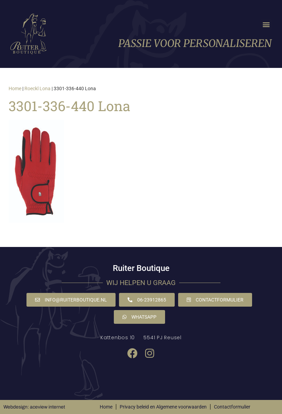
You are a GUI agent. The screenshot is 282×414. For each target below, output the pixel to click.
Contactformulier (232, 407)
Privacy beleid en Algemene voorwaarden (163, 407)
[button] (266, 24)
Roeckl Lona (37, 88)
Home (15, 88)
